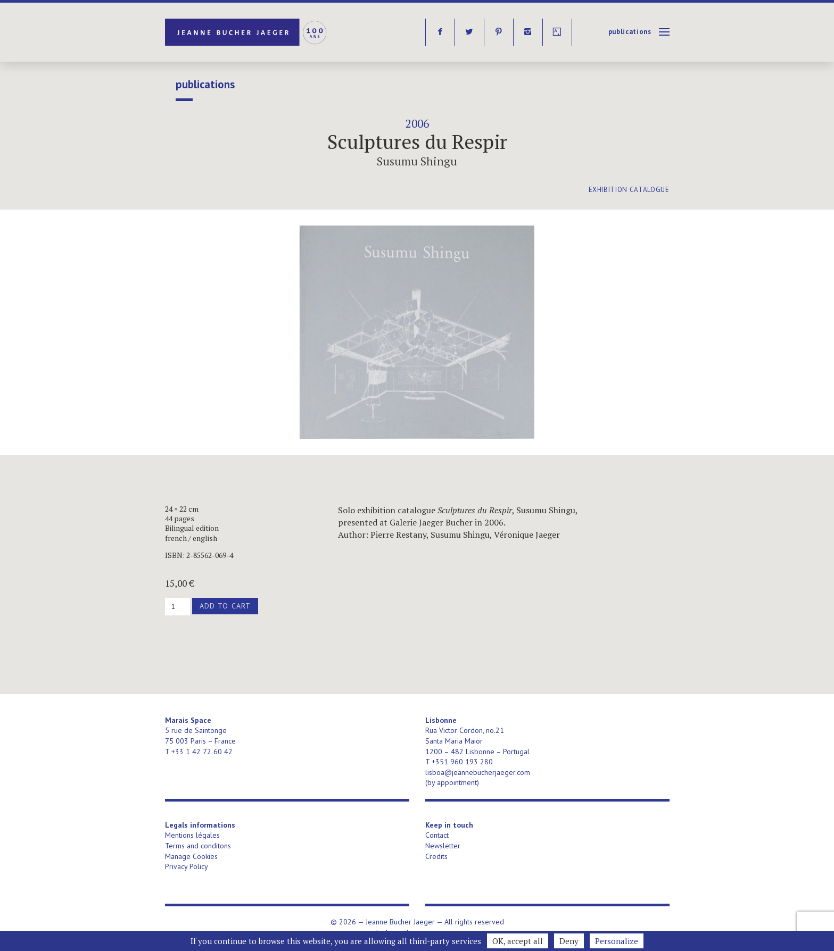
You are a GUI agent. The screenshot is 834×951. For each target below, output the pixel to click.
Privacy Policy (186, 866)
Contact (437, 835)
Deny (569, 941)
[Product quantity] (177, 606)
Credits (436, 856)
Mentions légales (192, 835)
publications (629, 31)
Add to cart (225, 606)
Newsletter (442, 845)
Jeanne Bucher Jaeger (246, 32)
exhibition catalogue (629, 189)
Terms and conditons (198, 845)
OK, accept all (517, 941)
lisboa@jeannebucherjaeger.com (477, 772)
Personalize (616, 941)
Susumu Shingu (417, 161)
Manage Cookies (191, 856)
